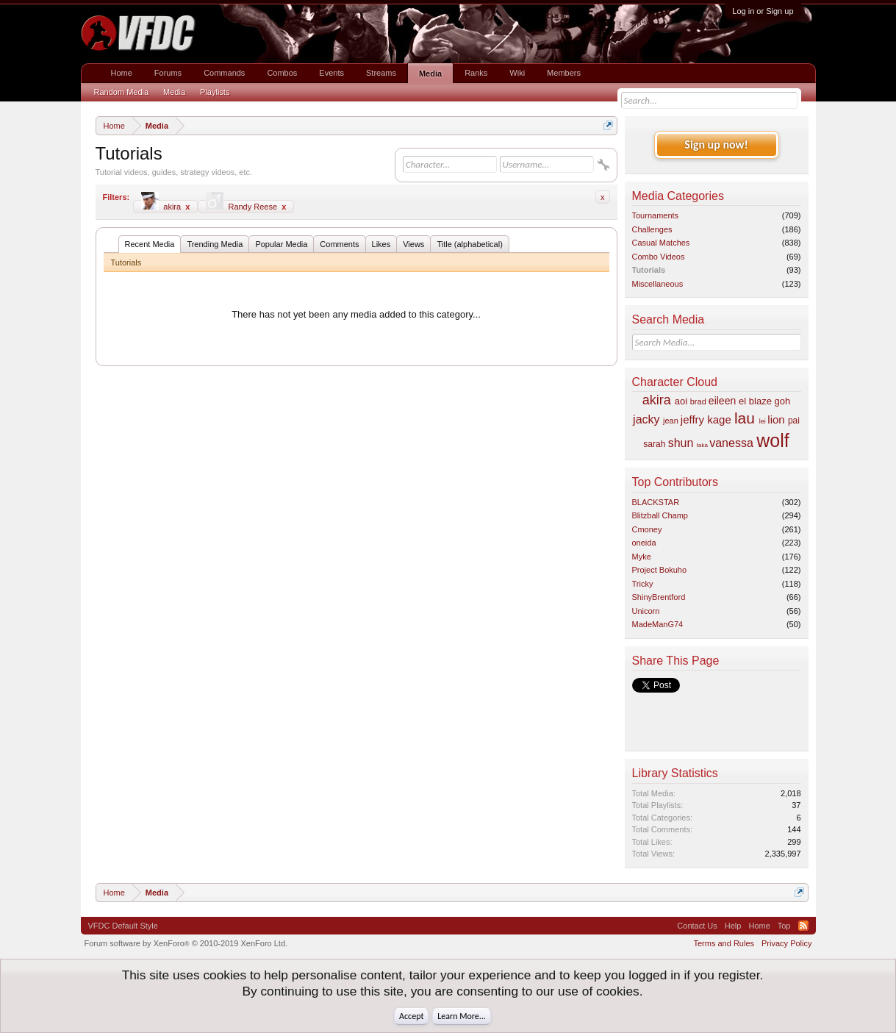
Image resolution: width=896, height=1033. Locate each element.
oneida (644, 542)
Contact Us (697, 925)
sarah (654, 444)
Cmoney (647, 529)
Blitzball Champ (660, 515)
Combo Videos (658, 256)
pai (794, 420)
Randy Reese (246, 205)
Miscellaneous (658, 283)
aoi (681, 401)
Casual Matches (661, 242)
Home (121, 72)
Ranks (476, 72)
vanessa (731, 443)
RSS (803, 926)
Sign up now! (716, 144)
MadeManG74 (658, 624)
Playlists (214, 91)
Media (430, 73)
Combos (282, 72)
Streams (381, 72)
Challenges (652, 229)
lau (744, 418)
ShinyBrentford (659, 597)
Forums (168, 72)
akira (165, 205)
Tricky (642, 583)
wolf (772, 440)
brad (698, 401)
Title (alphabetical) (469, 244)
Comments (339, 244)
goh (783, 401)
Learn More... (461, 1016)
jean (670, 420)
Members (564, 72)
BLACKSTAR (656, 502)
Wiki (517, 72)
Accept (411, 1016)
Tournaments (655, 215)
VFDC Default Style (123, 925)
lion (775, 419)
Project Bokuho (659, 569)
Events (331, 72)
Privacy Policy (786, 943)
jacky (646, 419)
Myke (641, 556)
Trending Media (215, 244)
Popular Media (281, 244)
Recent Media (150, 244)
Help (733, 925)
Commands (224, 72)
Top (784, 925)
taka (702, 445)
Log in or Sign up (762, 11)
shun (681, 443)
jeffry (692, 419)
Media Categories (678, 196)
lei (762, 421)
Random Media (121, 91)
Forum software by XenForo (186, 943)
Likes (381, 244)
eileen (722, 401)
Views (413, 244)
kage (719, 419)
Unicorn (646, 611)
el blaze (755, 401)
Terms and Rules (723, 943)
